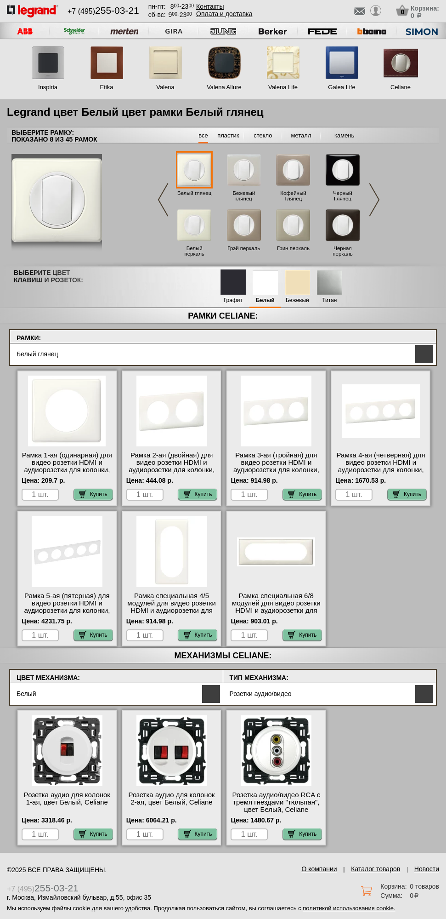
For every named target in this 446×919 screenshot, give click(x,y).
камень (344, 135)
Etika (106, 87)
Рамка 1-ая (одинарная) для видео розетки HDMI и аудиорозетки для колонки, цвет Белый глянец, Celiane (67, 466)
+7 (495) (103, 11)
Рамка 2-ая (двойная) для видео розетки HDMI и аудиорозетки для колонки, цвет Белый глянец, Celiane (171, 466)
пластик (228, 135)
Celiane (400, 87)
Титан (329, 300)
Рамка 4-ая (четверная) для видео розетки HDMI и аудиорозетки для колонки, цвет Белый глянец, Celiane (381, 466)
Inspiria (47, 87)
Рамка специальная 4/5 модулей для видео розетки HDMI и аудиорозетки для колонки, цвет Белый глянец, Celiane (171, 610)
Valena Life (283, 87)
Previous (163, 200)
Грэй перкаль (243, 248)
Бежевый (297, 300)
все (203, 135)
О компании (319, 869)
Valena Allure (224, 87)
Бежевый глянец (243, 195)
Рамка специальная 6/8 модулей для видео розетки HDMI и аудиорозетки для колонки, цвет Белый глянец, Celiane (276, 610)
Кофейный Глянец (293, 195)
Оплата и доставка (224, 13)
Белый (265, 300)
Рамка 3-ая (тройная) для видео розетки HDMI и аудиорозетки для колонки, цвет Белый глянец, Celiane (276, 466)
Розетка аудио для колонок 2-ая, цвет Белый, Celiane (172, 798)
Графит (233, 300)
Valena (165, 87)
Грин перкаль (293, 248)
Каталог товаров (375, 869)
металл (301, 135)
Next (374, 200)
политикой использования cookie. (349, 908)
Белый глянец (194, 193)
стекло (263, 135)
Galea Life (341, 87)
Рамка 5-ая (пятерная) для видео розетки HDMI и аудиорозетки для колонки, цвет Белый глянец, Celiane (67, 607)
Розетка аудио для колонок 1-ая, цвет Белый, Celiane (67, 798)
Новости (426, 869)
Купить (93, 494)
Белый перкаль (194, 251)
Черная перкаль (342, 251)
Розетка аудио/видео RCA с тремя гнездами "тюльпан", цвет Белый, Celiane (276, 802)
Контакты (210, 6)
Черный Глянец (342, 195)
